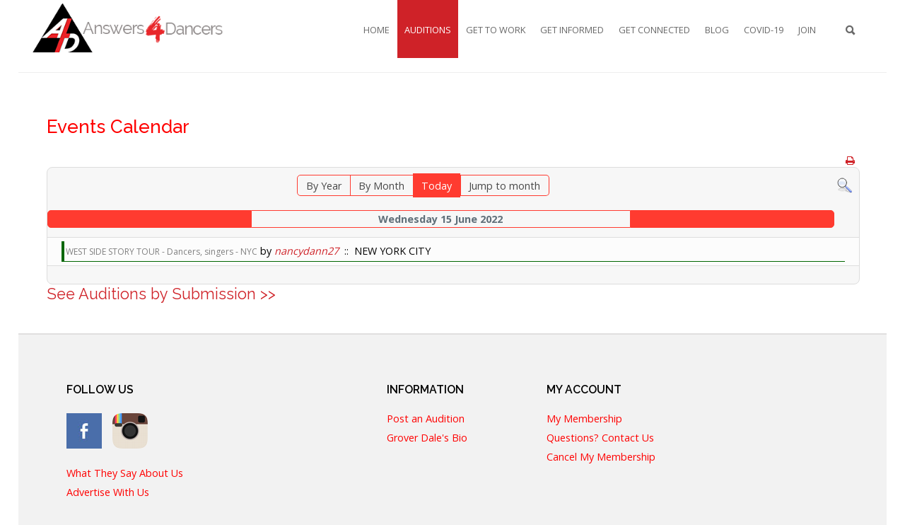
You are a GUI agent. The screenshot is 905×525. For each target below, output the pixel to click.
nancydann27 (306, 251)
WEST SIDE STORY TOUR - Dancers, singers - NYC (161, 252)
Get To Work (495, 29)
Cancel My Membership (601, 457)
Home (376, 29)
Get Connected (654, 29)
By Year (323, 185)
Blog (717, 29)
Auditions (427, 29)
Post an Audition (426, 418)
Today (436, 185)
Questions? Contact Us (600, 438)
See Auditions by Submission (151, 294)
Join (807, 29)
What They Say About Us (124, 473)
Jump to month (504, 185)
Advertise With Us (107, 492)
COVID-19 (763, 29)
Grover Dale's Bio (427, 438)
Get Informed (572, 29)
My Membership (584, 418)
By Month (381, 185)
